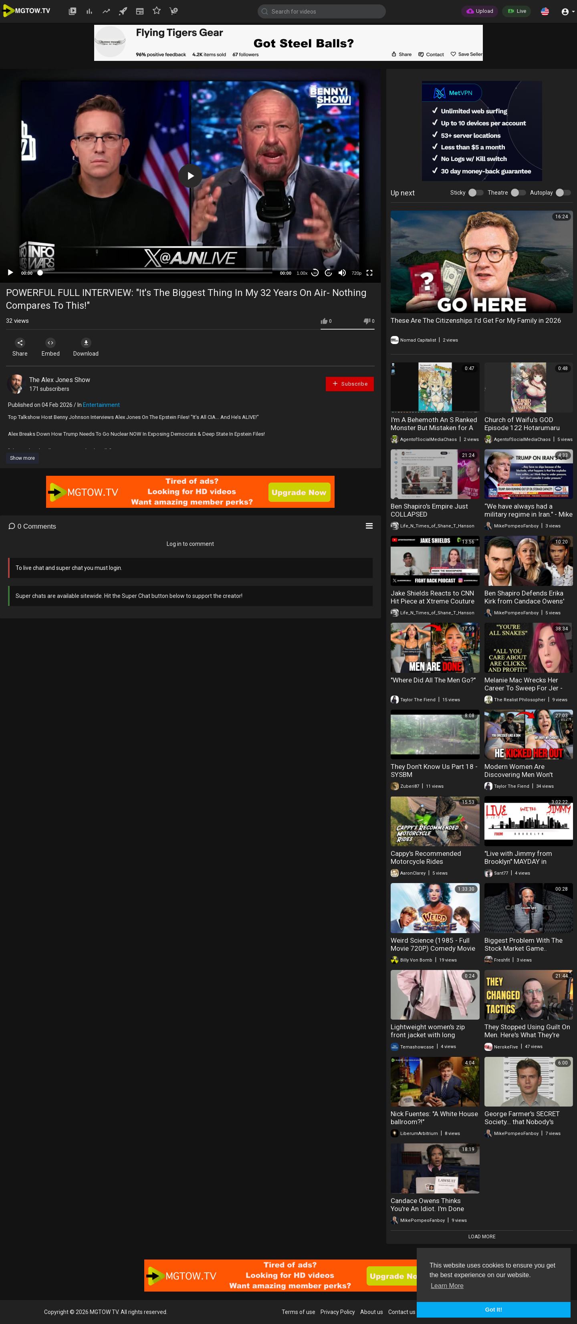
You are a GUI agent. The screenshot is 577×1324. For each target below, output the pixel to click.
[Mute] (342, 273)
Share (20, 347)
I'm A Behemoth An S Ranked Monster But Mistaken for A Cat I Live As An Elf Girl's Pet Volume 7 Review (434, 432)
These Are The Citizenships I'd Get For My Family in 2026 (476, 320)
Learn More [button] (447, 1285)
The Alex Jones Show (59, 380)
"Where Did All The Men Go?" (433, 680)
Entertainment (101, 405)
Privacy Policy (338, 1312)
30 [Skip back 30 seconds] (315, 273)
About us (371, 1312)
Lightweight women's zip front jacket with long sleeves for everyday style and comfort (430, 1039)
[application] (190, 176)
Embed (53, 347)
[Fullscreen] (369, 273)
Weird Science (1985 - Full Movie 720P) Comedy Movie (433, 944)
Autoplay (541, 192)
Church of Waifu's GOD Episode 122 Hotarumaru (522, 424)
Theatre (498, 192)
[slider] (156, 273)
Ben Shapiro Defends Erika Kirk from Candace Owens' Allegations (524, 601)
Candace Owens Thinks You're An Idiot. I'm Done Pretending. (427, 1209)
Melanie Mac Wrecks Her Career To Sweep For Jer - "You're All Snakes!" (523, 688)
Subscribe (350, 383)
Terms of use (298, 1312)
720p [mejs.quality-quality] (356, 273)
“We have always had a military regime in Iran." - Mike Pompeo (528, 514)
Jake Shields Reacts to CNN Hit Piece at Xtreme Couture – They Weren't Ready (432, 601)
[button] (545, 11)
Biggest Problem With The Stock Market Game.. (523, 944)
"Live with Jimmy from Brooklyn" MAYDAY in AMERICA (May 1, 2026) (520, 861)
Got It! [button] (493, 1309)
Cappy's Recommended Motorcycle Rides (426, 857)
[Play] (10, 273)
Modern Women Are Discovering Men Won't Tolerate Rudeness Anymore (526, 775)
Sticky (458, 192)
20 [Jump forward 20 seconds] (329, 273)
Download (90, 347)
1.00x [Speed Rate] (302, 273)
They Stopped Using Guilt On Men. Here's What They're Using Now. (527, 1035)
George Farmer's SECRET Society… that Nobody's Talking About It (522, 1122)
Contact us (402, 1312)
